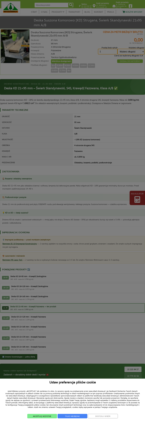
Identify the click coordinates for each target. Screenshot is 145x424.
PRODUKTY (58, 11)
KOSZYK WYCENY (132, 11)
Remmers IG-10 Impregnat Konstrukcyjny (19, 243)
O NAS (44, 11)
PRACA (110, 11)
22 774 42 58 (133, 376)
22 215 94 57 (133, 369)
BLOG (87, 11)
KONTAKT (98, 11)
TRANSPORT (74, 11)
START (34, 11)
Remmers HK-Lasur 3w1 (12, 260)
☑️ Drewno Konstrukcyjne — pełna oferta (18, 357)
